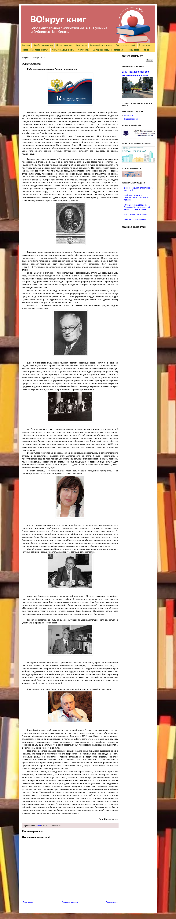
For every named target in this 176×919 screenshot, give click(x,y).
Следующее (28, 902)
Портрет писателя (64, 45)
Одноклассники (131, 119)
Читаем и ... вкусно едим (63, 50)
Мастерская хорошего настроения (108, 50)
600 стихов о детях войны (135, 214)
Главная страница (70, 902)
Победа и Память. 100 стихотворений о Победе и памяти (136, 197)
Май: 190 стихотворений (135, 219)
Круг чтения (81, 45)
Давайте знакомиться (43, 45)
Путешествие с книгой (125, 45)
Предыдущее (112, 902)
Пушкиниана (144, 45)
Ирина (38, 826)
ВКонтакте (128, 116)
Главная (26, 45)
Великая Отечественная (101, 45)
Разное (146, 50)
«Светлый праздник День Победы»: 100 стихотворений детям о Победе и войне (137, 207)
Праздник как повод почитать (36, 50)
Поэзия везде (133, 50)
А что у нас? (83, 50)
